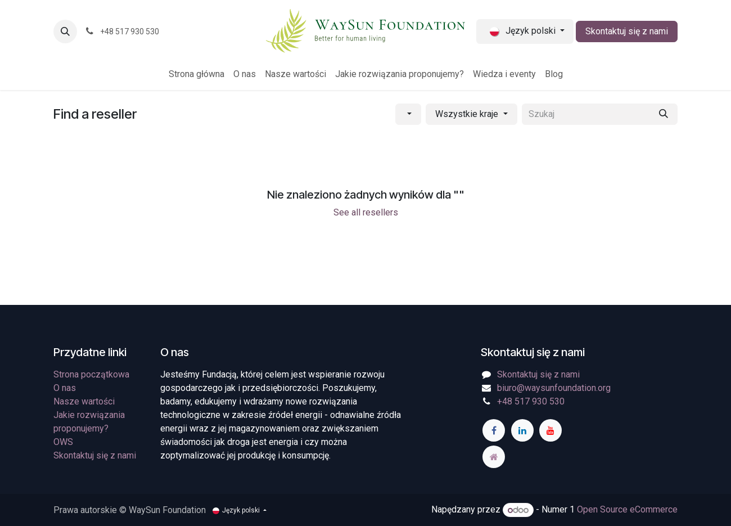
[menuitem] (196, 74)
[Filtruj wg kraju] (471, 114)
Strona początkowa (91, 374)
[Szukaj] (663, 114)
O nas (64, 388)
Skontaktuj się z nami (626, 31)
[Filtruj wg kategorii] (408, 114)
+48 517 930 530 (531, 401)
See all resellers (365, 212)
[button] (65, 31)
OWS (63, 442)
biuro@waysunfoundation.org (554, 388)
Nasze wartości (84, 401)
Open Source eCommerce (627, 510)
